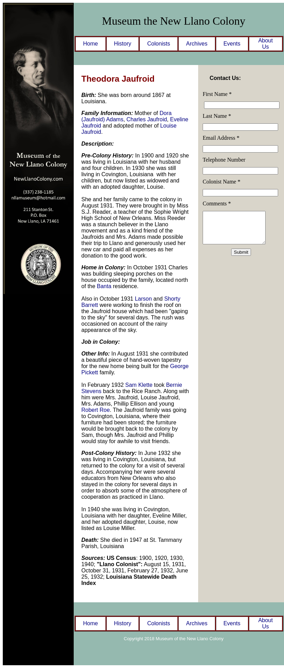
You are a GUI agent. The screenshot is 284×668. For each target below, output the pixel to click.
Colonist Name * (221, 182)
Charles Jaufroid (147, 119)
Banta (104, 286)
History (122, 44)
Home (90, 44)
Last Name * (217, 116)
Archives (196, 44)
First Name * (217, 94)
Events (232, 44)
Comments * (217, 203)
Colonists (158, 44)
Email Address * (221, 138)
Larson (143, 299)
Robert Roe (95, 410)
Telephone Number (224, 160)
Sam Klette (139, 385)
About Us (265, 44)
